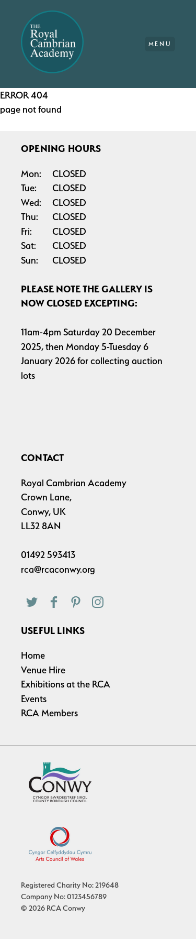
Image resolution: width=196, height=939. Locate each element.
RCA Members (49, 712)
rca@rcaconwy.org (58, 569)
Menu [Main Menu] (160, 44)
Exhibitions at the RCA (65, 684)
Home (33, 655)
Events (34, 698)
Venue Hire (43, 669)
